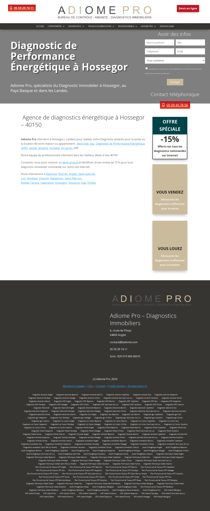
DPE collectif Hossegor (142, 497)
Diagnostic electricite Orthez (115, 411)
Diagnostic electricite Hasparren (36, 411)
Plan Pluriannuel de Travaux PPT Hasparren (85, 471)
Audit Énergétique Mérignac (103, 487)
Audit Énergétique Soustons (94, 454)
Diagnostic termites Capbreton (154, 434)
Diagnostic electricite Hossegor (89, 411)
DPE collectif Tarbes (32, 494)
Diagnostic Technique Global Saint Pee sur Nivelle (57, 464)
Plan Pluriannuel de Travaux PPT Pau (157, 477)
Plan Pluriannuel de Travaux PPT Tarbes (124, 477)
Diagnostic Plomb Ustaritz (55, 434)
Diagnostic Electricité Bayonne (89, 408)
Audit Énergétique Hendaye (129, 451)
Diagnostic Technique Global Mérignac (138, 484)
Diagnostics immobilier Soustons (73, 447)
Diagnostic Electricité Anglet (63, 408)
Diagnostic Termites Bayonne (103, 434)
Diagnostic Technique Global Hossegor (85, 461)
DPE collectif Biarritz (65, 497)
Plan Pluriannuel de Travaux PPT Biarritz (121, 467)
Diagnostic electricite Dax (167, 408)
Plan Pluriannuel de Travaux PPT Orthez (43, 474)
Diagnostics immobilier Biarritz (141, 441)
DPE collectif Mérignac (172, 490)
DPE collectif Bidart (47, 497)
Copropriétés (55, 26)
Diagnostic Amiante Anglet (42, 395)
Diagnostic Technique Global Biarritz (73, 457)
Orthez (91, 183)
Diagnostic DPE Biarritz (106, 401)
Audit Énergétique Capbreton (56, 451)
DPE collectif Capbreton (88, 494)
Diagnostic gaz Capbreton (153, 415)
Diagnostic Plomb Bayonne (108, 428)
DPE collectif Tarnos (122, 497)
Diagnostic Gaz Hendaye (60, 418)
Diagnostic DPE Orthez (80, 405)
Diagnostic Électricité (41, 408)
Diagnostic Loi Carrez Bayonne (89, 421)
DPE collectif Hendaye (149, 494)
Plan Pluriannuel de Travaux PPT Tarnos (54, 477)
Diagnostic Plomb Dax (178, 428)
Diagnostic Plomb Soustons (168, 431)
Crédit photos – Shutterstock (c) (127, 386)
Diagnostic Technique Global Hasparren (168, 457)
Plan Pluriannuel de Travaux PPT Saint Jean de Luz (82, 474)
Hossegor (61, 183)
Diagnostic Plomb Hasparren (42, 431)
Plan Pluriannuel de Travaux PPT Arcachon (90, 480)
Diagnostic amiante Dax (142, 395)
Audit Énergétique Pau (152, 490)
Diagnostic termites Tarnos (37, 441)
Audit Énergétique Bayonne (176, 447)
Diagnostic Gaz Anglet (88, 415)
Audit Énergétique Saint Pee (69, 454)
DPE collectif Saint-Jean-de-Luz (173, 494)
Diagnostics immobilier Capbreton (170, 441)
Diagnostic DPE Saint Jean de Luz (105, 405)
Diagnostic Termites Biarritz (128, 434)
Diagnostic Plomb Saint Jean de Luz (141, 431)
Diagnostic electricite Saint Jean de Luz (144, 411)
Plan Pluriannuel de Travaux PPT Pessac (126, 480)
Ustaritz (44, 178)
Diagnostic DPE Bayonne (84, 401)
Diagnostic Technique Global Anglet (170, 454)
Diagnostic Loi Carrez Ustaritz (60, 428)
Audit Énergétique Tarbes (127, 487)
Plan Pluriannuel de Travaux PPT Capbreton (158, 467)
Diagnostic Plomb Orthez (114, 431)
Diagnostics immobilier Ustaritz (127, 447)
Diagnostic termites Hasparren (38, 438)
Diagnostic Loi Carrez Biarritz (116, 421)
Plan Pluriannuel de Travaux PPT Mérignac (161, 480)
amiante (43, 148)
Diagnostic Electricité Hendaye (63, 411)
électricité (83, 143)
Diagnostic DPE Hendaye (35, 405)
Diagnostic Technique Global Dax (137, 457)
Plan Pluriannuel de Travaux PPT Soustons (166, 474)
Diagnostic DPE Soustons (131, 405)
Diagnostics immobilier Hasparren (58, 444)
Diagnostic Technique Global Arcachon (51, 487)
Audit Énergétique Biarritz (31, 451)
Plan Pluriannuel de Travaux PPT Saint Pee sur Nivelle (126, 474)
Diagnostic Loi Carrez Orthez (115, 424)
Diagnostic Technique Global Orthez (118, 461)
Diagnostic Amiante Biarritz (92, 395)
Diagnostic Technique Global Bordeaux (43, 490)
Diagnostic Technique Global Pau (69, 484)
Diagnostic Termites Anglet (79, 434)
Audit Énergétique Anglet (152, 447)
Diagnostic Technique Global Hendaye (53, 461)
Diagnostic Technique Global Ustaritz (158, 464)
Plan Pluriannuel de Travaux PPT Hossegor (158, 471)
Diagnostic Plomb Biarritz (131, 428)
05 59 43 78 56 (177, 105)
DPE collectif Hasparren (129, 494)
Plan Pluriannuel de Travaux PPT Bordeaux (156, 487)
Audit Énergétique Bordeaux (73, 490)
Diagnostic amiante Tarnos (172, 398)
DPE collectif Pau (49, 494)
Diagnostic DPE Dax (149, 401)
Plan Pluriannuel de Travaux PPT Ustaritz (89, 477)
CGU (90, 386)
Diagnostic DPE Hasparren (171, 401)
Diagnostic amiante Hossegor (65, 398)
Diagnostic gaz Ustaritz (40, 421)
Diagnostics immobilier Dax (31, 444)
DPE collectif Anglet (84, 497)
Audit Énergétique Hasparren (104, 451)
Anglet (73, 174)
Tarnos (34, 183)
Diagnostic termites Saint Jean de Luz (143, 438)
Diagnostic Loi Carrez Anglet (63, 421)
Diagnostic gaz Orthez (103, 418)
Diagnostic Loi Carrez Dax (168, 421)
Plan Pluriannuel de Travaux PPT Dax (50, 471)
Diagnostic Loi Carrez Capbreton (143, 421)
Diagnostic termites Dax (178, 434)
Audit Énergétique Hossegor (154, 451)
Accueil (40, 26)
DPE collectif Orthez (67, 494)
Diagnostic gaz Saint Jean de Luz (127, 418)
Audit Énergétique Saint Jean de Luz (40, 454)
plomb (33, 148)
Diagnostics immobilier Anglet (87, 441)
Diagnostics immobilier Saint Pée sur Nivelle (40, 447)
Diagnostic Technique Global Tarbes (39, 484)
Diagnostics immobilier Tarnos (100, 447)
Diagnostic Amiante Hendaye (39, 398)
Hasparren (56, 178)
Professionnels (126, 26)
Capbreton (47, 183)
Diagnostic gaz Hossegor (82, 418)
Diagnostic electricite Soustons (174, 411)
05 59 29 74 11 (24, 8)
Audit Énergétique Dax (80, 451)
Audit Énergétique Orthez (178, 451)
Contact (100, 386)
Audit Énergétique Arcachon (98, 490)
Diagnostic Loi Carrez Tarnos (34, 428)
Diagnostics (74, 26)
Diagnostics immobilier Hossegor (115, 444)
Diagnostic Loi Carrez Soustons (176, 424)
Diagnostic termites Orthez (114, 438)
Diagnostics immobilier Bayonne (114, 441)
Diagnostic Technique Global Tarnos (126, 464)
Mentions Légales (74, 386)
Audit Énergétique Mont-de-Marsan (125, 490)
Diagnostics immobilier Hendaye (87, 444)
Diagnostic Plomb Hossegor (91, 431)
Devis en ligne (188, 8)
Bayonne (51, 174)
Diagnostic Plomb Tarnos (32, 434)
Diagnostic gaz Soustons (153, 418)
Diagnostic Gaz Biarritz (131, 415)
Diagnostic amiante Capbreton (117, 395)
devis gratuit (70, 162)
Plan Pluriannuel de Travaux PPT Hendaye (122, 471)
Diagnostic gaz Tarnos (174, 418)
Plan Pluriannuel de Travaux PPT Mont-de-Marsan (52, 480)
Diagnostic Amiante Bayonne (67, 395)
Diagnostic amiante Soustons (147, 398)
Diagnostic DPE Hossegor (58, 405)
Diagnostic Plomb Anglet (84, 428)
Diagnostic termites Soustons (172, 438)
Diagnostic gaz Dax (174, 415)
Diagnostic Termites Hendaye (64, 438)
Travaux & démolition (99, 26)
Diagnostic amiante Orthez (89, 398)
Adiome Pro (147, 26)
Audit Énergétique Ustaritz (142, 454)
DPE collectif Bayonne (103, 497)
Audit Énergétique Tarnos (118, 454)
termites (55, 148)
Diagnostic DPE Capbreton (128, 401)
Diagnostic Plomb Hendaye (67, 431)
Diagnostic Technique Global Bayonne (40, 457)
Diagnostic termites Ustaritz (61, 441)
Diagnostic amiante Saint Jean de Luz (118, 398)
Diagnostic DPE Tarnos (153, 405)
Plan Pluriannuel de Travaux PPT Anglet (50, 467)
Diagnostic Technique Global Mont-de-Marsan (103, 484)
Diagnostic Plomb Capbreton (155, 428)
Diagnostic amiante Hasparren (166, 395)
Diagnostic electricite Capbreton (142, 408)
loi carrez (67, 148)
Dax (83, 183)
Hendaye (32, 178)
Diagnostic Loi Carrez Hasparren (35, 424)
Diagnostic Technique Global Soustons (94, 464)
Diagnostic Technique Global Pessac (170, 484)
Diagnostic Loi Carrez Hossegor (89, 424)
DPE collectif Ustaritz (108, 494)
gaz (92, 143)
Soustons (74, 183)
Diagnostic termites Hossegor (90, 438)
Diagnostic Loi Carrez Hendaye (62, 424)
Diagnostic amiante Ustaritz (39, 401)
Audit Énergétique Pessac (79, 487)
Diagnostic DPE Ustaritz (174, 405)
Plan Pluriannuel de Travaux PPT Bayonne (86, 467)
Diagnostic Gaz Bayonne (109, 415)
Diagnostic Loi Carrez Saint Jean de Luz (145, 424)
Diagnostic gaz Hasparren (37, 418)
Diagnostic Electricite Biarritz (115, 408)
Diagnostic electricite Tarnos (39, 415)
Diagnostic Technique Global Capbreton (106, 457)
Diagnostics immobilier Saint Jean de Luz (173, 444)
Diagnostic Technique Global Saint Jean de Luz (153, 461)
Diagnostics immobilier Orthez (142, 444)
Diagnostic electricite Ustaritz (65, 415)
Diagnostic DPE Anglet (62, 401)
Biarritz (63, 174)
